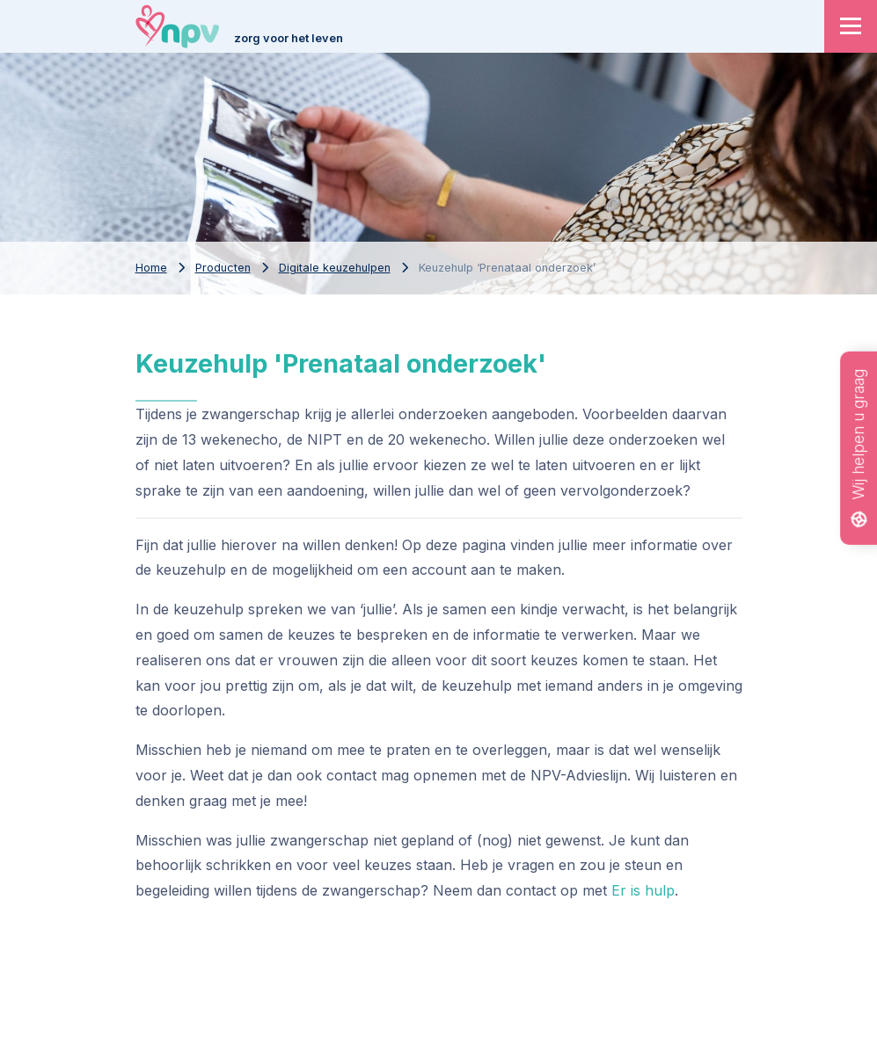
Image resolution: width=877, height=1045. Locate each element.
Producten (223, 267)
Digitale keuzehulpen (335, 267)
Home (151, 267)
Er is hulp (643, 890)
